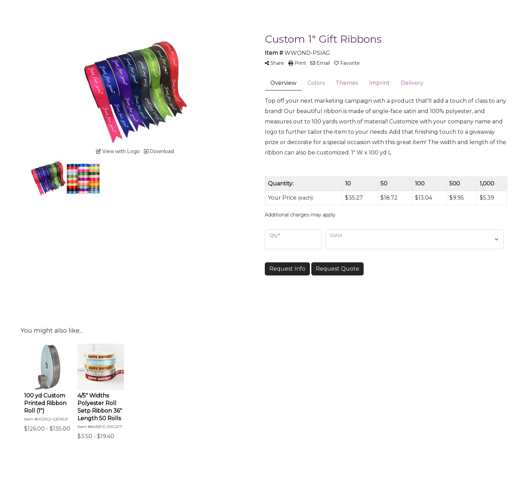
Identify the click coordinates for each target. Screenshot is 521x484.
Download (159, 151)
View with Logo (118, 151)
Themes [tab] (347, 83)
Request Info (287, 268)
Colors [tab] (316, 83)
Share (274, 63)
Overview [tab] (283, 83)
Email (320, 63)
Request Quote (337, 268)
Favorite (347, 63)
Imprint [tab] (379, 83)
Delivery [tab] (412, 83)
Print (297, 63)
